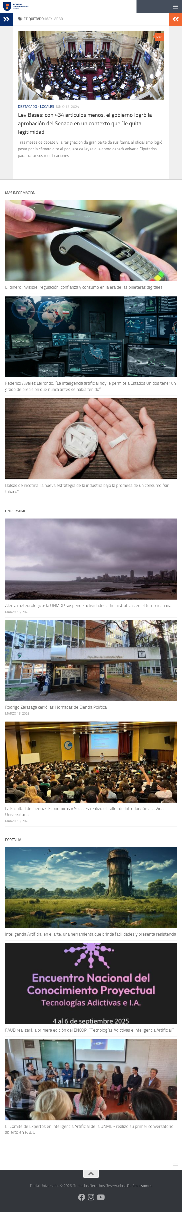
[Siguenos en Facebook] (81, 1197)
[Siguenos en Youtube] (100, 1197)
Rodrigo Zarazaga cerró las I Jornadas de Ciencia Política (56, 707)
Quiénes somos (139, 1185)
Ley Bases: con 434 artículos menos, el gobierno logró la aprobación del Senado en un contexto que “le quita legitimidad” (85, 123)
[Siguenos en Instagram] (91, 1197)
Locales (47, 106)
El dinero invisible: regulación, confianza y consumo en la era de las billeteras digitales (83, 287)
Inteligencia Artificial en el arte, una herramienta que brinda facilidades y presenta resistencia (90, 934)
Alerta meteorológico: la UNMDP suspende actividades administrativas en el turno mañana (88, 605)
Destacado (27, 106)
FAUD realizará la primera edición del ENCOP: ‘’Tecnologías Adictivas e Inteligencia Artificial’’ (89, 1030)
